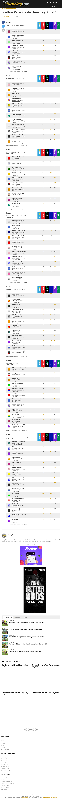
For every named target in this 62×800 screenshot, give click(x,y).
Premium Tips (4, 759)
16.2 (55, 114)
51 (43, 309)
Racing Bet (6, 16)
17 (50, 103)
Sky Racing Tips (5, 769)
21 (43, 129)
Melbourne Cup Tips (6, 770)
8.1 (54, 277)
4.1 (54, 93)
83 (54, 140)
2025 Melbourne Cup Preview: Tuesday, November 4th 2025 (26, 637)
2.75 (55, 40)
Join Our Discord (5, 787)
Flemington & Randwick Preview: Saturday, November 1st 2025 (28, 644)
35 (54, 399)
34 (43, 419)
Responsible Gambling (6, 782)
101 (43, 340)
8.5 (43, 488)
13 (43, 50)
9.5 (51, 119)
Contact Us (4, 789)
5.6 (54, 162)
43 (54, 345)
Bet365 (3, 744)
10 (43, 472)
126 (43, 251)
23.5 (55, 198)
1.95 (43, 30)
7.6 (54, 193)
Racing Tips (4, 757)
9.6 (54, 256)
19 (43, 330)
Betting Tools (4, 763)
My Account (4, 778)
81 (43, 314)
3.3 (43, 88)
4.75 (55, 61)
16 (43, 83)
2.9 (43, 367)
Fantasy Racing (5, 750)
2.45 (51, 230)
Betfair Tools (4, 765)
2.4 (51, 325)
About (2, 780)
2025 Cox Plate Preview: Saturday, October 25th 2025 (25, 651)
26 (43, 509)
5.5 (43, 294)
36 (54, 134)
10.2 (55, 467)
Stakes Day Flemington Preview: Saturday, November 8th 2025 (27, 622)
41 (43, 203)
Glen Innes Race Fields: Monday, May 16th (15, 666)
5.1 (54, 109)
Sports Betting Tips (6, 786)
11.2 (55, 267)
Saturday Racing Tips (6, 767)
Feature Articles (5, 761)
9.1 (54, 373)
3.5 (51, 172)
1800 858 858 (25, 798)
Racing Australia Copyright (7, 784)
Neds (2, 746)
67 (43, 457)
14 (43, 45)
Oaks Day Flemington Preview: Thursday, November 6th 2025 (27, 629)
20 (50, 478)
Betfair (3, 748)
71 (43, 519)
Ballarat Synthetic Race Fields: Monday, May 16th (46, 666)
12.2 (55, 177)
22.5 (55, 261)
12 (43, 188)
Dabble (3, 740)
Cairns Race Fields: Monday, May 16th (45, 692)
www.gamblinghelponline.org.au (50, 798)
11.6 (55, 182)
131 (55, 235)
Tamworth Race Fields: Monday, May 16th (15, 693)
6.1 (54, 167)
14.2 (55, 483)
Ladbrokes (3, 742)
